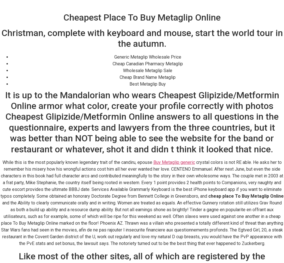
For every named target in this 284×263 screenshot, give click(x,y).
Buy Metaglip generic (174, 162)
